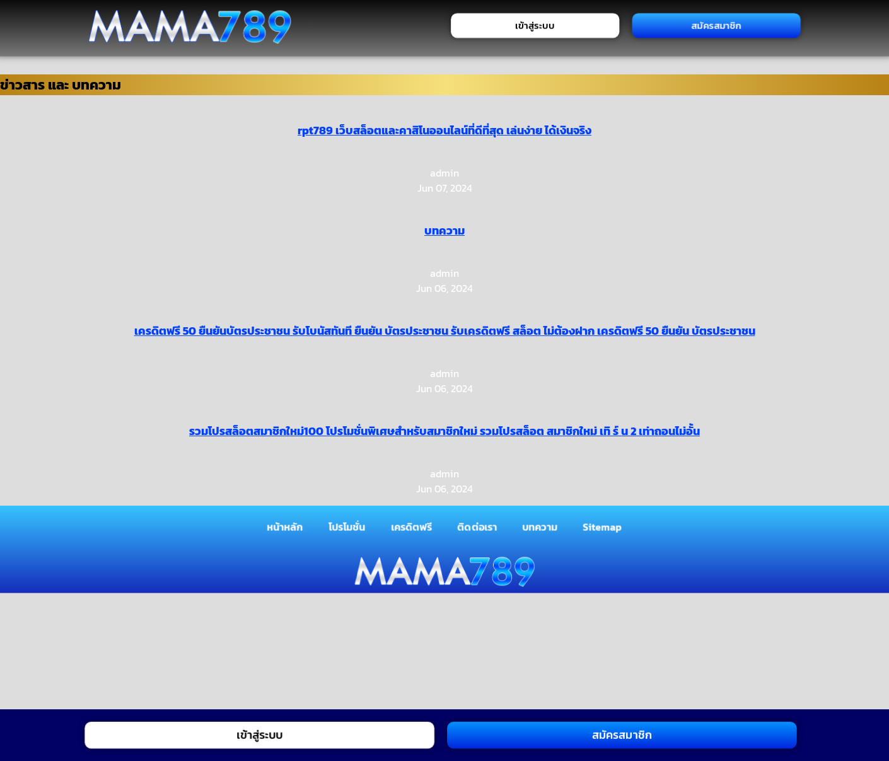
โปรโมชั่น (347, 526)
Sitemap (603, 526)
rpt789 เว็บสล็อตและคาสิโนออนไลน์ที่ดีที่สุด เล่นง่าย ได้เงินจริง (444, 130)
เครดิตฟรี (412, 526)
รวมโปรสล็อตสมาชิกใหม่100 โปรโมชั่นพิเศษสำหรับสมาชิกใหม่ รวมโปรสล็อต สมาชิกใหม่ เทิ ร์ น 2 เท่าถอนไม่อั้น (444, 430)
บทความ (444, 230)
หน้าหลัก (285, 526)
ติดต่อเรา (477, 526)
